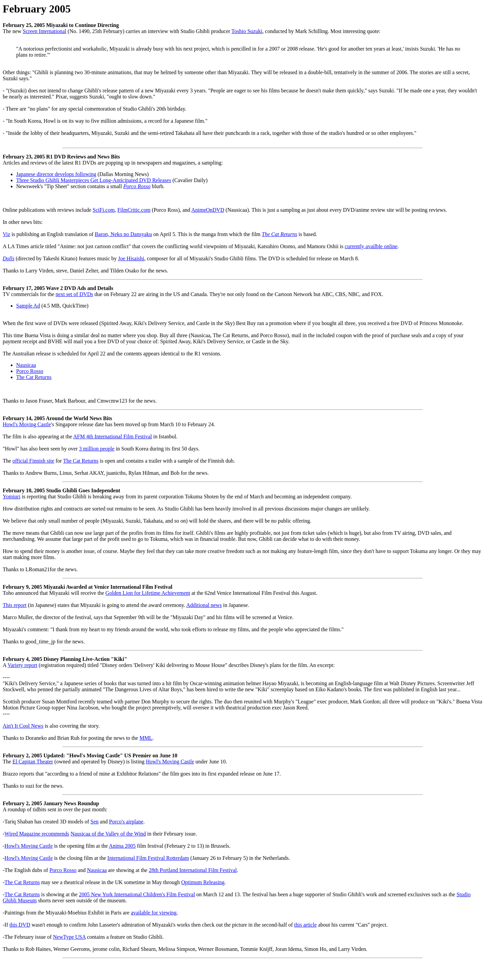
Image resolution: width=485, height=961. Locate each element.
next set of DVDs (74, 294)
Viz (6, 234)
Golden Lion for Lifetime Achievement (147, 593)
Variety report (22, 665)
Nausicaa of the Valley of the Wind (108, 834)
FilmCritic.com (133, 210)
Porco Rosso (137, 186)
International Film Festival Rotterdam (148, 858)
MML (145, 738)
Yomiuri (12, 496)
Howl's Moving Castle (27, 424)
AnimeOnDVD (207, 210)
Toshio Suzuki (246, 31)
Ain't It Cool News (23, 726)
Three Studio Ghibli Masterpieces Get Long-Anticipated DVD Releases (93, 180)
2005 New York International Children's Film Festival (137, 894)
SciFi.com (104, 210)
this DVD (19, 925)
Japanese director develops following (56, 174)
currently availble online (371, 246)
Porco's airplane (126, 821)
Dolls (8, 258)
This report (15, 605)
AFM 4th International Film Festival (112, 436)
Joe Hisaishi (131, 258)
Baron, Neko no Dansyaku (123, 234)
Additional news (204, 605)
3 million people (97, 449)
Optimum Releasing (202, 882)
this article (305, 925)
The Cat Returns (279, 234)
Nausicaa (26, 365)
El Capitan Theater (32, 761)
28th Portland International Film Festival (193, 870)
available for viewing (153, 912)
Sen (95, 821)
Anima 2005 (122, 846)
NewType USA (69, 937)
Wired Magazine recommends (36, 834)
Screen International (44, 31)
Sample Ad (28, 306)
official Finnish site (33, 461)
